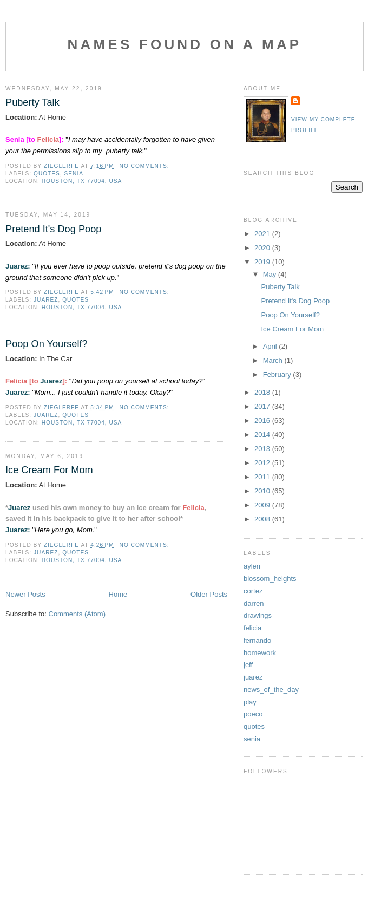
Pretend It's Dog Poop (53, 229)
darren (254, 603)
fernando (257, 640)
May (270, 274)
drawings (258, 615)
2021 (263, 234)
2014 (263, 434)
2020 (263, 248)
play (250, 702)
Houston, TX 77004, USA (82, 181)
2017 (263, 406)
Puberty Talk (32, 102)
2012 (263, 463)
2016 (263, 420)
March (274, 360)
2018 (263, 392)
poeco (253, 714)
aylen (252, 566)
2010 (263, 491)
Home (118, 594)
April (271, 346)
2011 (263, 477)
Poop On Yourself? (46, 343)
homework (260, 653)
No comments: (146, 166)
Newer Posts (25, 594)
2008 (263, 519)
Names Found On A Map (185, 44)
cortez (253, 591)
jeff (248, 665)
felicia (252, 628)
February (278, 374)
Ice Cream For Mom (49, 470)
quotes (47, 174)
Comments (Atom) (77, 614)
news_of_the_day (271, 690)
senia (73, 174)
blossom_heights (270, 579)
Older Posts (208, 594)
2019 (263, 262)
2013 (263, 449)
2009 (263, 505)
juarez (46, 300)
